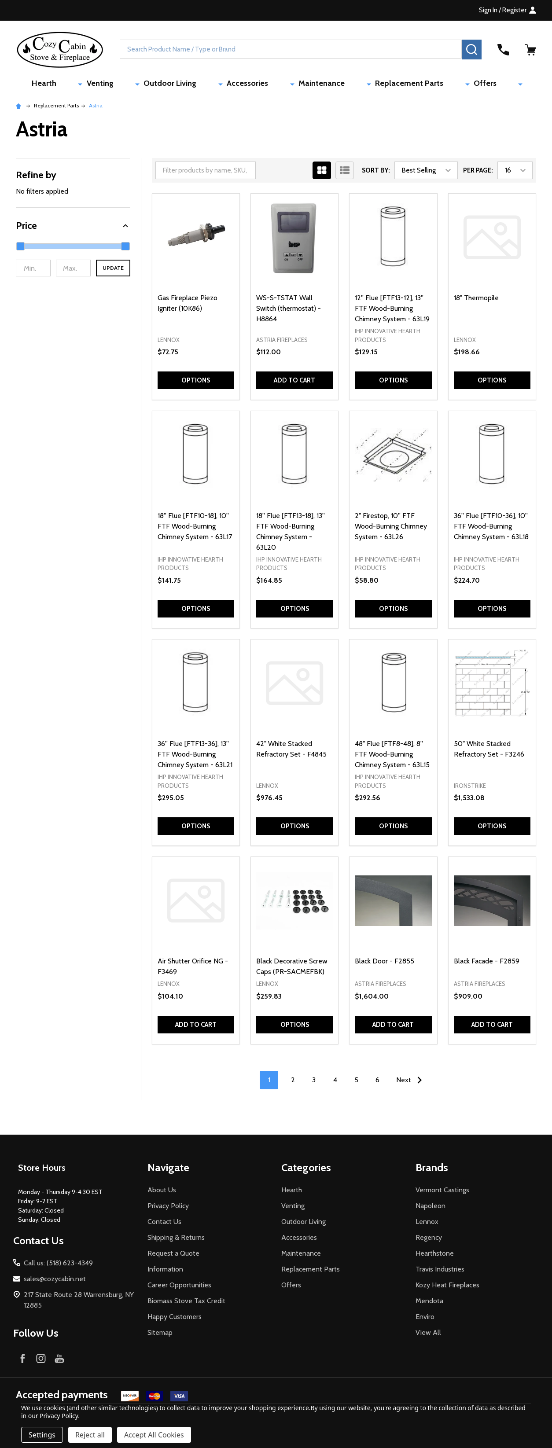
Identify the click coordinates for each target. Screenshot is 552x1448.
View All (428, 1334)
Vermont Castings (442, 1192)
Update (113, 270)
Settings (42, 1435)
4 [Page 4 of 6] (335, 1082)
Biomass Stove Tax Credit (186, 1303)
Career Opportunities (179, 1287)
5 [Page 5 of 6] (356, 1082)
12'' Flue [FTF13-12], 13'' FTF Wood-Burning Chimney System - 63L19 (392, 310)
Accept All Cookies (154, 1435)
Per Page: (478, 172)
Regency (429, 1239)
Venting (143, 84)
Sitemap (160, 1334)
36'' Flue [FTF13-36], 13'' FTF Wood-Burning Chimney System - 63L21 (195, 756)
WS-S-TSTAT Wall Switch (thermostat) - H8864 (288, 310)
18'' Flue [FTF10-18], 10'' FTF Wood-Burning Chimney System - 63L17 (195, 528)
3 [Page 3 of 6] (314, 1082)
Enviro (425, 1319)
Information (165, 1271)
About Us (161, 1192)
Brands (432, 1169)
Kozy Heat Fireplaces (447, 1287)
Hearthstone (435, 1255)
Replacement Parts (388, 84)
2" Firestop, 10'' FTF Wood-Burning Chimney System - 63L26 (391, 528)
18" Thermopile (476, 300)
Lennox (427, 1224)
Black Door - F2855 (384, 963)
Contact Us (164, 1224)
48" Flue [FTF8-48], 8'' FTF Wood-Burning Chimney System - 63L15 (392, 756)
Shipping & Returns (176, 1239)
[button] (73, 228)
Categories (306, 1169)
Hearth (104, 84)
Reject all (90, 1435)
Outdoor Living (197, 84)
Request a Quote (173, 1255)
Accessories (259, 84)
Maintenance (317, 84)
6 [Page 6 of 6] (377, 1082)
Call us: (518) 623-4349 (58, 1265)
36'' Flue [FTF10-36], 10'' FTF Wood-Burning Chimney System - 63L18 (491, 528)
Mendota (429, 1303)
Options (195, 382)
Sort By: (376, 172)
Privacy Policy (168, 1208)
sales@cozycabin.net (55, 1281)
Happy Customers (174, 1319)
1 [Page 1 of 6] (269, 1082)
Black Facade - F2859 (486, 963)
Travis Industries (440, 1271)
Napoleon (430, 1208)
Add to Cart (294, 382)
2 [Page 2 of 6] (293, 1082)
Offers (447, 84)
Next (411, 1082)
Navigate (168, 1169)
